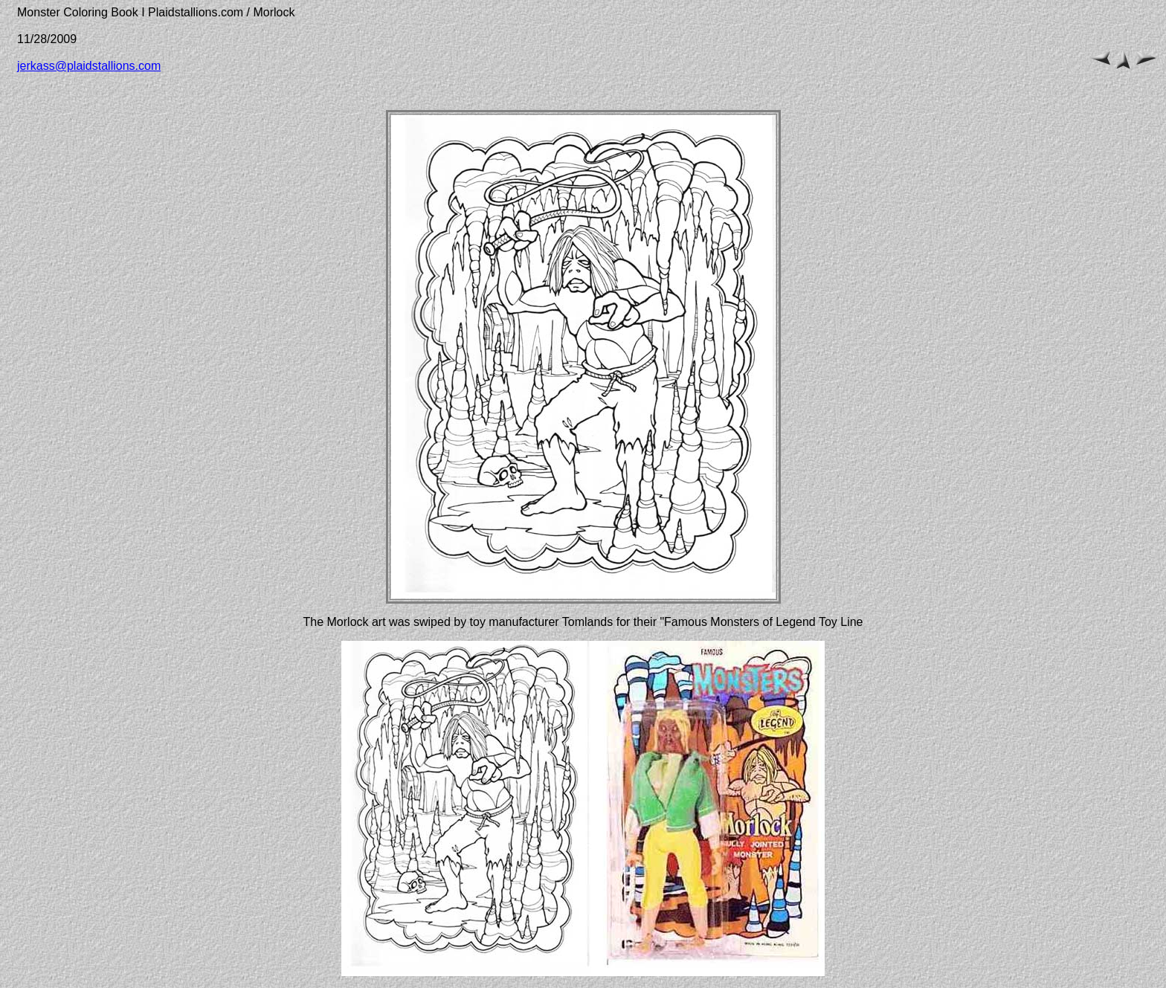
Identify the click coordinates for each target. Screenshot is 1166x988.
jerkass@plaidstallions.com (89, 65)
